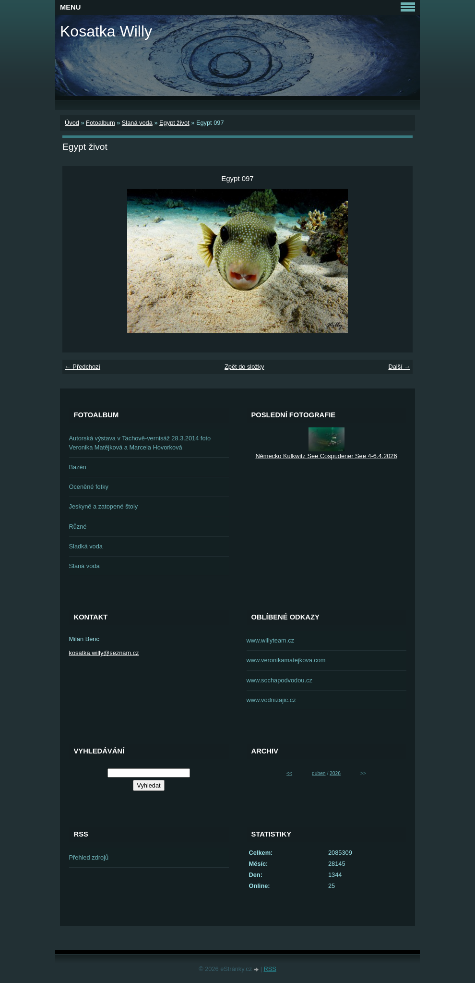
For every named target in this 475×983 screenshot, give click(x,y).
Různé (78, 526)
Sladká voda (86, 546)
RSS (270, 968)
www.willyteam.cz (271, 640)
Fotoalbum (100, 122)
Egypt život (174, 122)
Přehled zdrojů (89, 857)
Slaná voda (137, 122)
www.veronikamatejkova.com (286, 660)
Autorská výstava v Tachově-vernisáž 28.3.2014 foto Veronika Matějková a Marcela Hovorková (140, 443)
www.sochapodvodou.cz (279, 680)
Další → (399, 366)
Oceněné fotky (89, 486)
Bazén (77, 467)
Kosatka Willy (106, 31)
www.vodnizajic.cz (271, 700)
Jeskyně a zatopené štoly (103, 506)
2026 (335, 773)
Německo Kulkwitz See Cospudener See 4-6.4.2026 (326, 456)
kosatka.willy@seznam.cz (104, 652)
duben (318, 773)
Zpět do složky (244, 366)
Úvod (72, 122)
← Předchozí (82, 366)
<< (289, 773)
